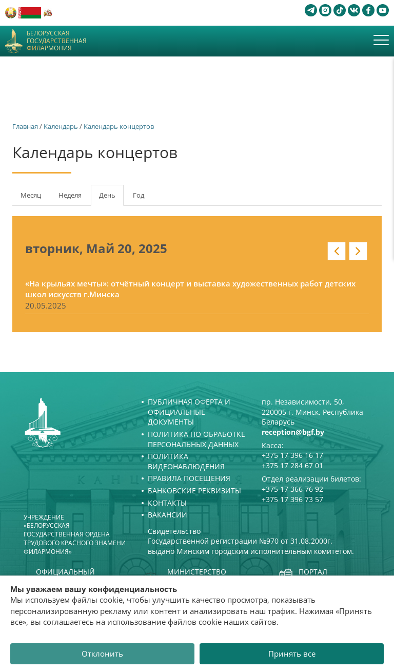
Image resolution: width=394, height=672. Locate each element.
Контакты (167, 503)
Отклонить (102, 653)
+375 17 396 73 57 (292, 499)
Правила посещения (189, 478)
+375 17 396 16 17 (292, 455)
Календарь (61, 126)
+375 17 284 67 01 (292, 465)
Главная (25, 126)
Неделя (70, 195)
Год (138, 195)
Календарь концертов (119, 126)
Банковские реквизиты (194, 490)
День (111, 198)
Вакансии (167, 515)
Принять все (292, 653)
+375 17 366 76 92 (292, 489)
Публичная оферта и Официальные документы (189, 412)
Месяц (31, 195)
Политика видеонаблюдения (186, 461)
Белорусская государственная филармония (57, 41)
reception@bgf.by (293, 432)
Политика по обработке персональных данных (196, 439)
